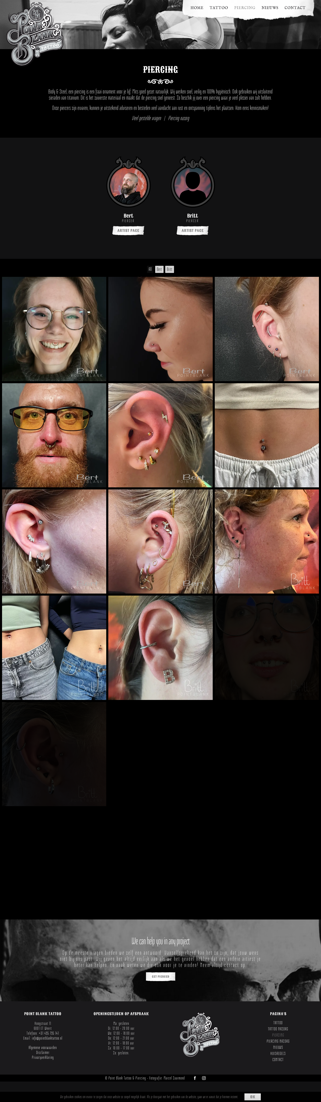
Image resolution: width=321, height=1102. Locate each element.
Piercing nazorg (178, 118)
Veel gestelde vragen (146, 118)
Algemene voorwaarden (43, 1047)
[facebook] (195, 1078)
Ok (252, 1096)
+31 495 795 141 (49, 1033)
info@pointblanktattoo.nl (47, 1038)
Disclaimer (43, 1052)
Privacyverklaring (43, 1057)
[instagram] (204, 1078)
